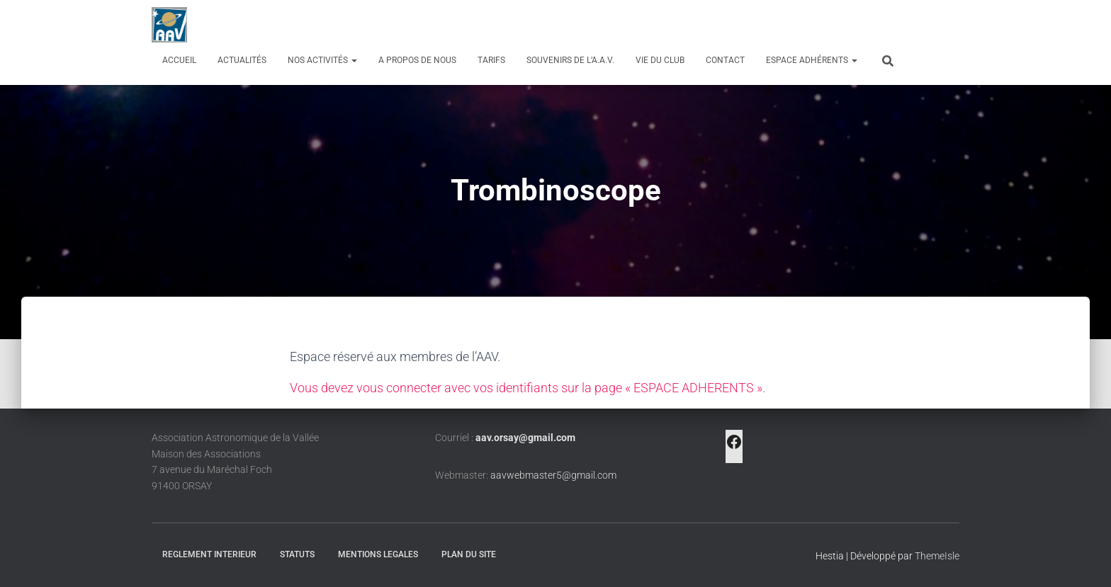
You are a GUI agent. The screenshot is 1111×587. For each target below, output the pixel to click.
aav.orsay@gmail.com (525, 437)
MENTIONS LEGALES (378, 554)
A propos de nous (417, 60)
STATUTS (297, 554)
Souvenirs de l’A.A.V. (570, 60)
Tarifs (491, 60)
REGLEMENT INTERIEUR (209, 554)
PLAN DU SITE (468, 554)
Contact (725, 60)
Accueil (179, 60)
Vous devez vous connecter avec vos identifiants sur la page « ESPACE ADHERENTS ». (527, 387)
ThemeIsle (937, 556)
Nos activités (322, 60)
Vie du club (660, 60)
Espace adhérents (811, 60)
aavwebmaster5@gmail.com (553, 475)
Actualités (242, 60)
